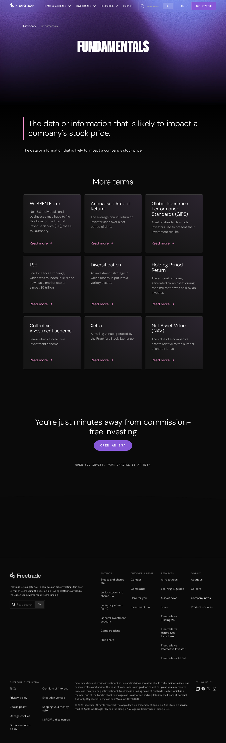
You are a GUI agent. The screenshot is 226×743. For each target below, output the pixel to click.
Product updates (202, 613)
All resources (169, 585)
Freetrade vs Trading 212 (169, 623)
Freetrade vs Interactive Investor (173, 652)
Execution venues (53, 704)
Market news (169, 603)
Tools (164, 613)
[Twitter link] (209, 696)
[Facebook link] (203, 696)
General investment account (113, 625)
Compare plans (110, 636)
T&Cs (13, 695)
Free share (107, 645)
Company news (201, 603)
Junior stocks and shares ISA (112, 599)
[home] (22, 6)
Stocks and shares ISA (112, 587)
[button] (57, 6)
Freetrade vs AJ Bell (173, 664)
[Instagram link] (214, 696)
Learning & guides (172, 594)
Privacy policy (18, 704)
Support (128, 6)
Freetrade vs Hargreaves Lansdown (169, 638)
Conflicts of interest (55, 695)
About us (197, 585)
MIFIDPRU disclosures (56, 726)
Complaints (138, 594)
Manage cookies (20, 723)
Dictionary (29, 26)
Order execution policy (20, 733)
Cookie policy (18, 713)
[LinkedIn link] (198, 696)
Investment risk (140, 613)
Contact (136, 585)
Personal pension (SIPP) (111, 612)
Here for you (139, 603)
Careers (196, 594)
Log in (184, 6)
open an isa (113, 445)
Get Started (204, 6)
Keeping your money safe (55, 715)
